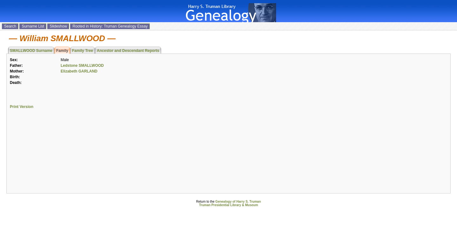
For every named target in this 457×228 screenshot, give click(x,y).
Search (10, 26)
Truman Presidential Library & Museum (228, 205)
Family (62, 50)
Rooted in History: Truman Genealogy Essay (110, 26)
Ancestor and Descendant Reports (128, 50)
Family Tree (82, 50)
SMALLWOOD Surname (31, 50)
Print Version (21, 106)
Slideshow (58, 26)
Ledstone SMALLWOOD (82, 65)
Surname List (33, 26)
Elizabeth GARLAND (79, 71)
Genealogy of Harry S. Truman (238, 201)
